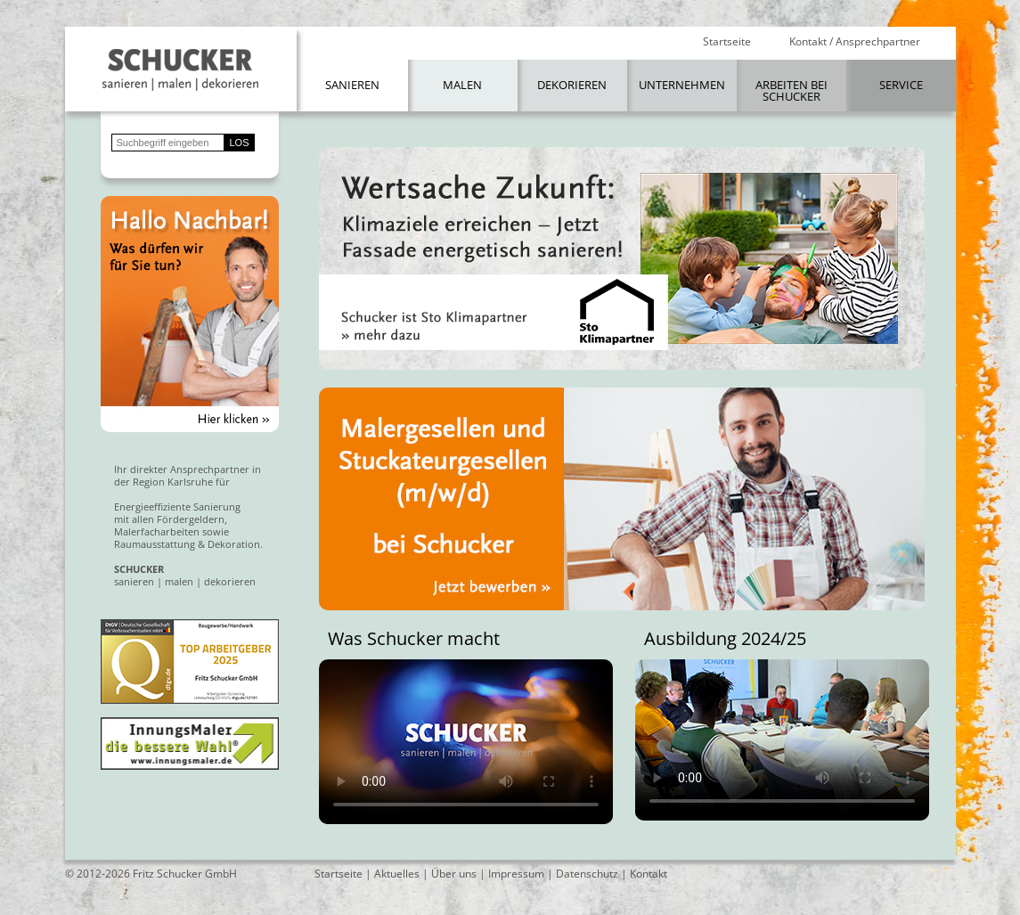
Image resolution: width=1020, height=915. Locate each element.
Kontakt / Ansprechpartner (854, 42)
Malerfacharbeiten (157, 531)
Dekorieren (572, 85)
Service (901, 85)
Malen (462, 85)
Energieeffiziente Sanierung (177, 506)
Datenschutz (587, 873)
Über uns (454, 873)
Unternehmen (682, 85)
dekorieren (230, 581)
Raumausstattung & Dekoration (187, 544)
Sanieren (352, 85)
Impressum (516, 873)
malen (179, 581)
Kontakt (648, 873)
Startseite (727, 42)
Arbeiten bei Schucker (791, 90)
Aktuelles (397, 873)
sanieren (134, 581)
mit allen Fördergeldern (169, 519)
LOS (239, 142)
